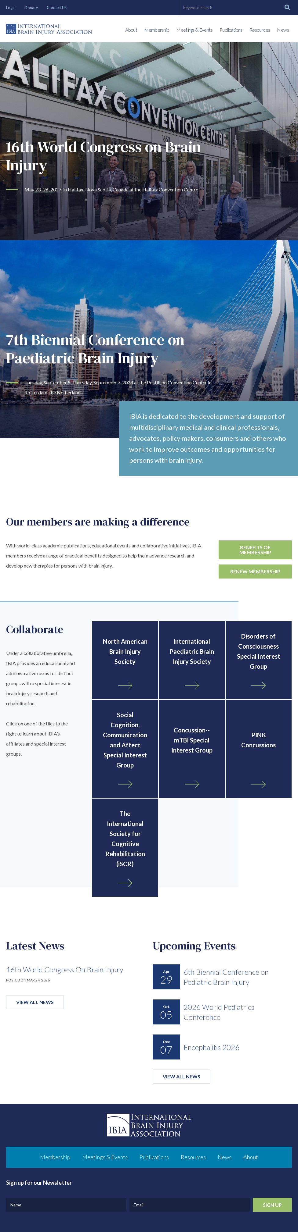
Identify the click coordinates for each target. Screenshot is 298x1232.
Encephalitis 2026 (211, 1047)
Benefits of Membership (255, 549)
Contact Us (57, 7)
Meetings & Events (194, 30)
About (131, 30)
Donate (31, 7)
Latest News (35, 945)
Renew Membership (255, 571)
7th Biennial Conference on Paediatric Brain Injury (96, 349)
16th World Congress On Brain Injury (64, 969)
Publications (231, 30)
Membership (156, 30)
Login (11, 7)
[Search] (287, 7)
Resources (259, 30)
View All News (35, 1002)
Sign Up (272, 1205)
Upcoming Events (194, 945)
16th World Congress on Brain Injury (104, 156)
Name (15, 1204)
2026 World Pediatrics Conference (219, 1011)
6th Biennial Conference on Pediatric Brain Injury (226, 976)
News (283, 30)
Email (139, 1204)
